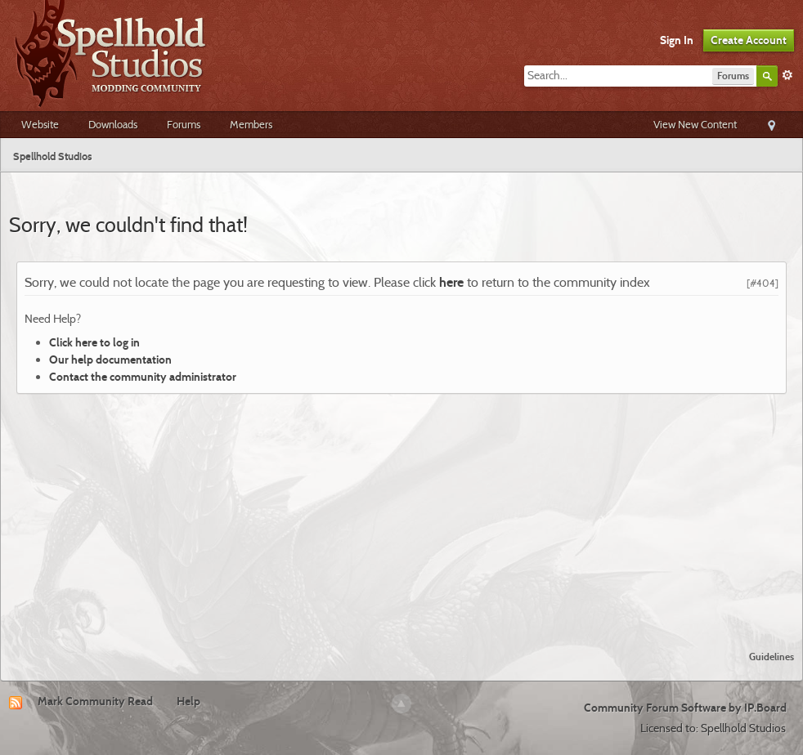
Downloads (112, 124)
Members (251, 124)
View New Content (695, 124)
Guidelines (771, 656)
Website (40, 124)
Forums (183, 124)
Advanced (787, 75)
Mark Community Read (95, 701)
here (451, 282)
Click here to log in (94, 342)
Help (188, 701)
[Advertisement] (402, 515)
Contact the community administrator (142, 376)
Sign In (676, 40)
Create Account (749, 40)
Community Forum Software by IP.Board (685, 707)
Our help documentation (110, 359)
